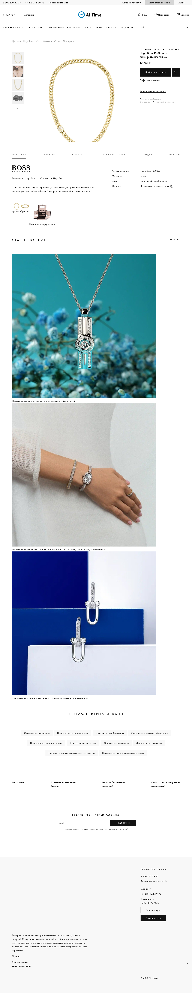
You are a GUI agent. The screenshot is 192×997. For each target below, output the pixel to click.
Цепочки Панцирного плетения (72, 733)
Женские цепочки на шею (37, 733)
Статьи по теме (29, 240)
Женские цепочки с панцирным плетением (123, 753)
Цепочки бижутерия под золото (46, 743)
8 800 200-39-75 (12, 2)
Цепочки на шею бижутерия (110, 733)
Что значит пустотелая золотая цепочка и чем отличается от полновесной (50, 698)
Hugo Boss (28, 41)
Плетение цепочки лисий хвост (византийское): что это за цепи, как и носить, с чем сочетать (58, 549)
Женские (47, 41)
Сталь (57, 41)
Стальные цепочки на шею (83, 743)
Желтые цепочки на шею (116, 743)
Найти (187, 27)
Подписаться (123, 822)
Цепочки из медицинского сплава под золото (71, 753)
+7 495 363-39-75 (34, 2)
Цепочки (16, 41)
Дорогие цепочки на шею (149, 743)
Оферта (16, 956)
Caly (38, 41)
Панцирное (68, 41)
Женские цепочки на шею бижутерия (149, 733)
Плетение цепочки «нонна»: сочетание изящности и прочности (43, 400)
